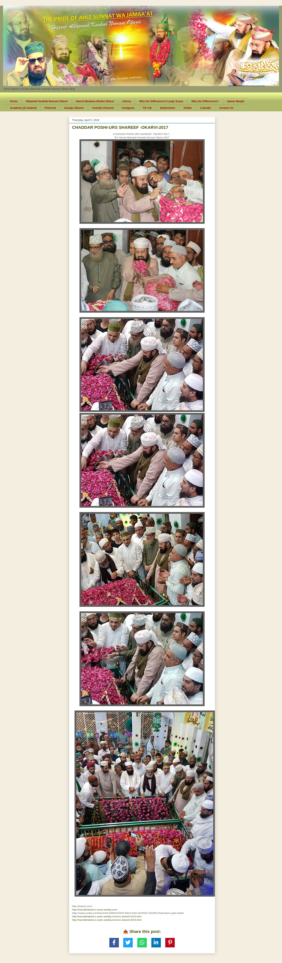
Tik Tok (147, 107)
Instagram (128, 107)
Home (13, 101)
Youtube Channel (103, 107)
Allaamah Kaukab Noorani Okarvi (47, 101)
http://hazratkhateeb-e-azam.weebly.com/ (94, 909)
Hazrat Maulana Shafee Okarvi (95, 101)
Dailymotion (167, 107)
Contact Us (226, 107)
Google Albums (74, 107)
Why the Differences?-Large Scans (161, 101)
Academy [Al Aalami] (23, 107)
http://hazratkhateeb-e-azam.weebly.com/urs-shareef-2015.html (106, 916)
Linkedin (205, 107)
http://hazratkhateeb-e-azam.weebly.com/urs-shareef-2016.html (106, 919)
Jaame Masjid (235, 101)
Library (126, 101)
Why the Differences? (204, 101)
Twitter (187, 107)
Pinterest (50, 107)
